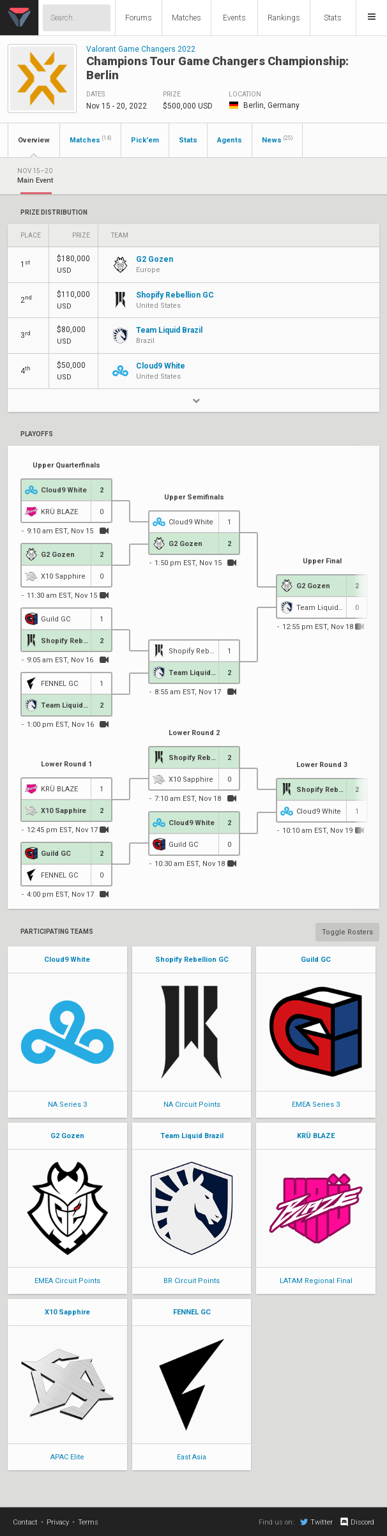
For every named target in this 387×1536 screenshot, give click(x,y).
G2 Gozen (67, 1136)
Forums (138, 17)
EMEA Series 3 (316, 1104)
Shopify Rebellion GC (192, 959)
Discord (356, 1522)
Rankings (284, 17)
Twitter (316, 1521)
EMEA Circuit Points (67, 1281)
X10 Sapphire (67, 1312)
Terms (88, 1522)
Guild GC (316, 959)
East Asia (191, 1457)
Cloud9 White (67, 959)
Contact (25, 1522)
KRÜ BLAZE (316, 1136)
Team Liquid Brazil (192, 1136)
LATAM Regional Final (316, 1281)
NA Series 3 (67, 1104)
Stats (333, 17)
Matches (186, 17)
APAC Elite (67, 1457)
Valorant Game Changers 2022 (140, 49)
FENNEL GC (192, 1312)
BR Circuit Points (191, 1281)
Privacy (58, 1522)
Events (234, 17)
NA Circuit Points (191, 1104)
